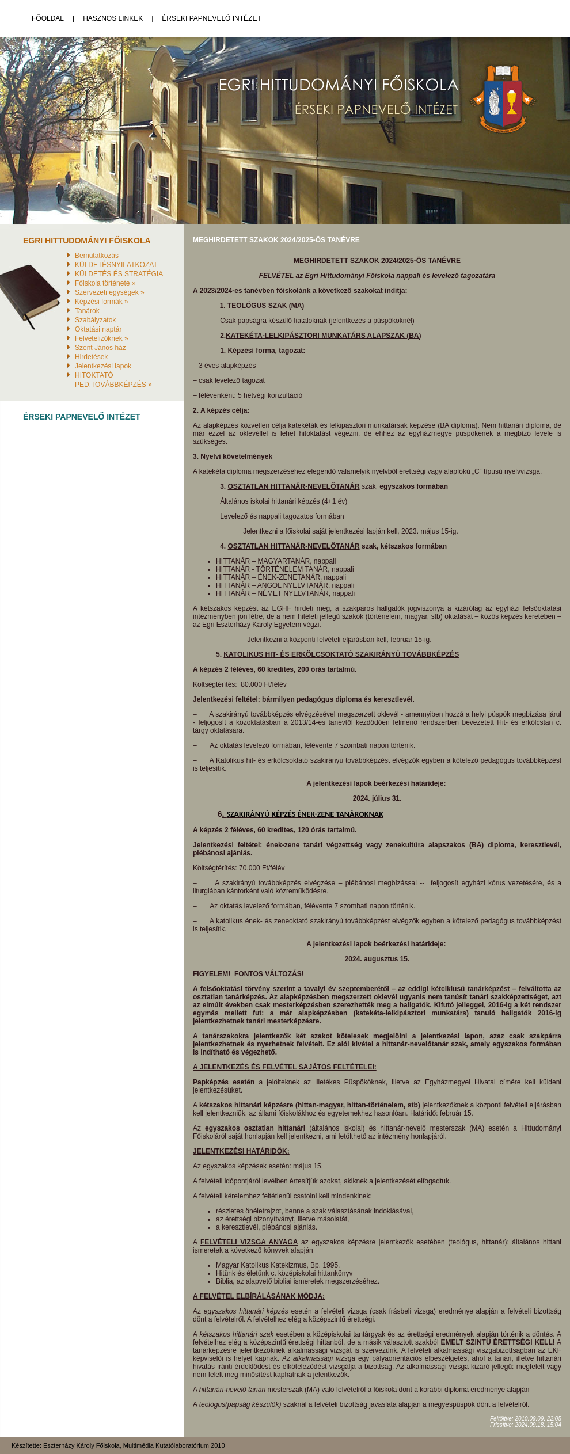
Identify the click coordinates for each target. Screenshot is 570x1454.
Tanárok (87, 311)
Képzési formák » (101, 302)
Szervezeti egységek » (110, 292)
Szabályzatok (95, 320)
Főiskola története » (105, 283)
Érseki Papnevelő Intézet (211, 18)
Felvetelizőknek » (101, 338)
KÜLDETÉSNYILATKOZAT (116, 265)
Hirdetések (91, 357)
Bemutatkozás (97, 256)
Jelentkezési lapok (103, 366)
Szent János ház (100, 348)
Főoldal (48, 18)
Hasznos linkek (113, 18)
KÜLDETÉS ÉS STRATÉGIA (119, 274)
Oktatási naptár (98, 329)
